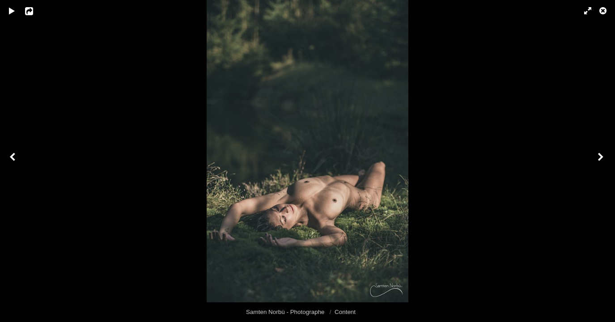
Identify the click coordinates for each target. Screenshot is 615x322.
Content (345, 312)
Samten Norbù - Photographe (286, 312)
